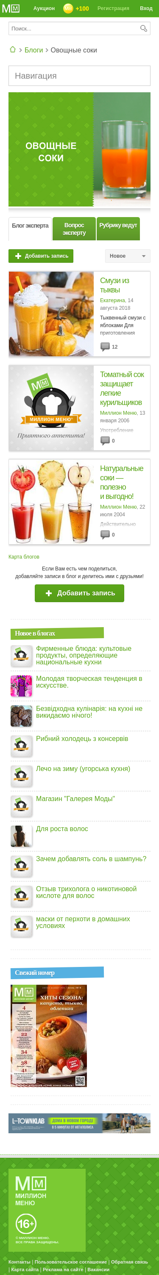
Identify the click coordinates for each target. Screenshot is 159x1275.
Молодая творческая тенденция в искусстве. (89, 682)
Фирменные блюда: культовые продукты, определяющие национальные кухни (83, 655)
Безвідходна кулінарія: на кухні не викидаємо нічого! (89, 712)
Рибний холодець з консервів (82, 738)
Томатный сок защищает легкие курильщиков (122, 388)
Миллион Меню (118, 413)
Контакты (19, 1261)
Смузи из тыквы (114, 285)
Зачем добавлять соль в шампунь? (91, 859)
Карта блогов (23, 557)
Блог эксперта (30, 225)
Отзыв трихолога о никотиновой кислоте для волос (86, 892)
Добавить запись (41, 256)
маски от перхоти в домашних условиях (83, 922)
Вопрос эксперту (74, 229)
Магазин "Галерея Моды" (75, 799)
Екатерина (112, 300)
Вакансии (98, 1269)
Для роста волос (62, 829)
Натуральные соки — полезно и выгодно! (121, 482)
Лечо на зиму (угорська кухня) (83, 769)
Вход (145, 10)
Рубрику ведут (118, 225)
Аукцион (44, 8)
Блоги (34, 50)
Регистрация (113, 8)
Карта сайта (25, 1269)
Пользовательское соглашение (71, 1261)
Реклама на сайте (63, 1269)
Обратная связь (129, 1261)
